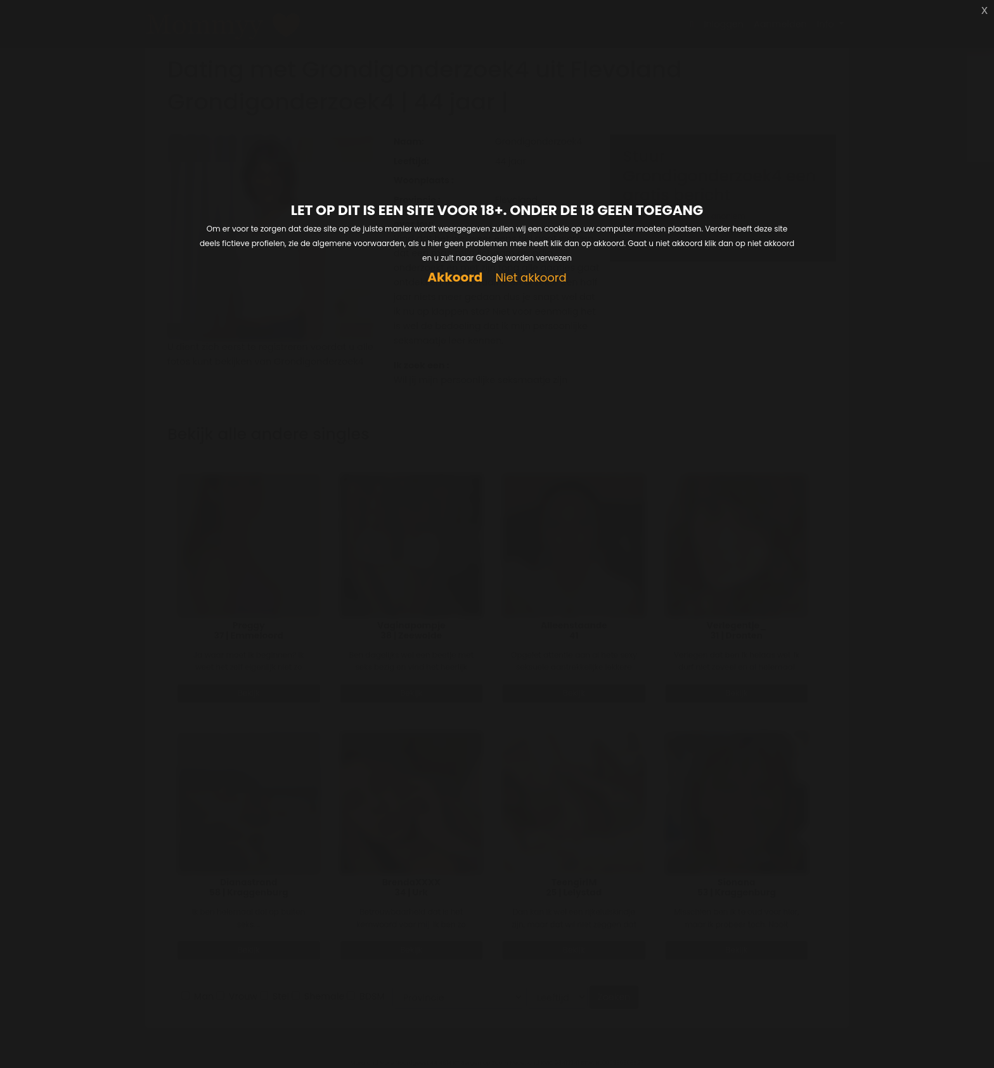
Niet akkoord (530, 278)
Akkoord (454, 277)
